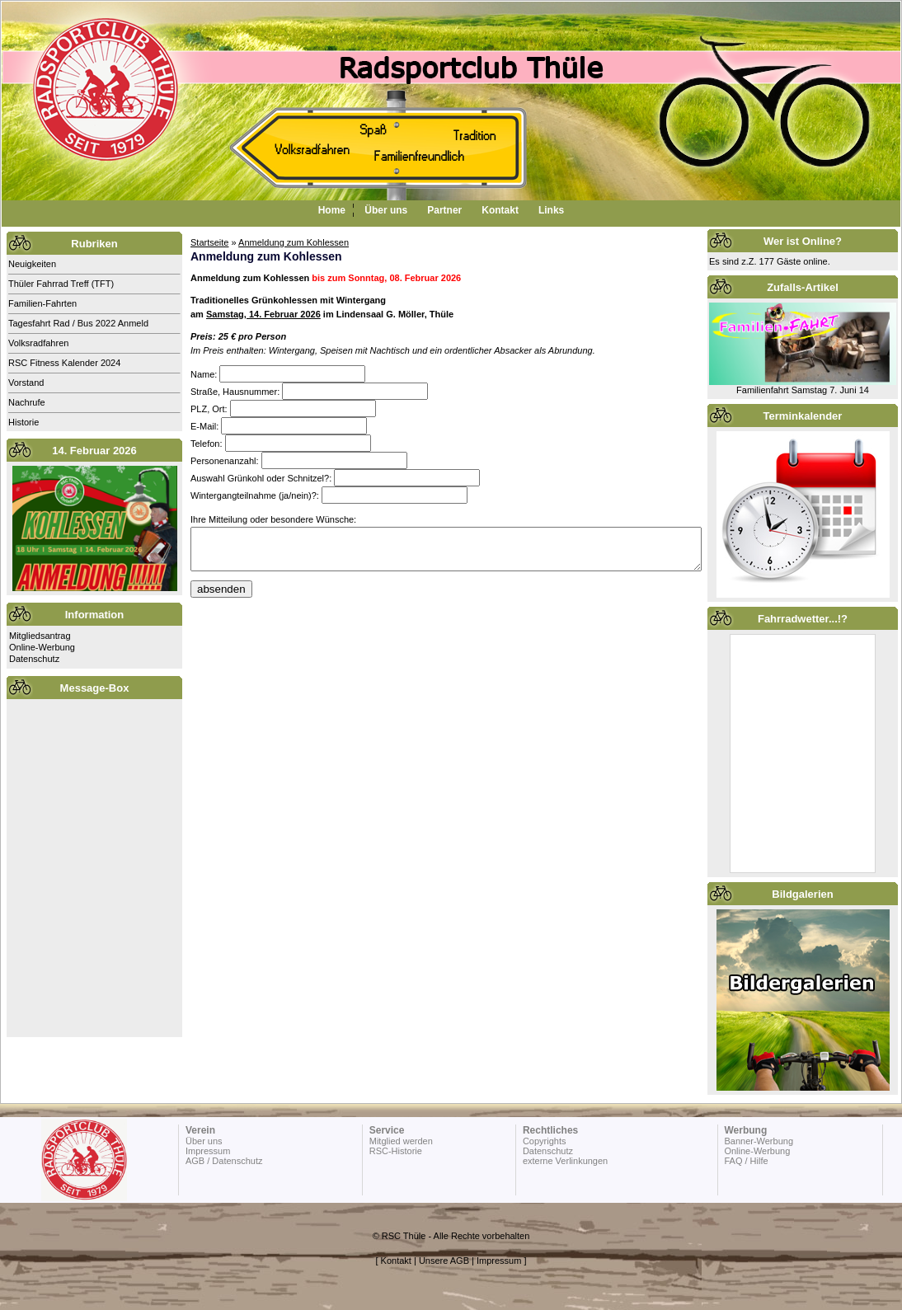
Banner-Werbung (758, 1141)
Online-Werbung (42, 647)
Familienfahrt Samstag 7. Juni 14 (802, 390)
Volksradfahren (38, 343)
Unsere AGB (444, 1260)
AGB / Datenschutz (224, 1161)
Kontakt (500, 210)
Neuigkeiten (32, 264)
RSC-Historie (395, 1151)
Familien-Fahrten (42, 303)
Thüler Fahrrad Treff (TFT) (61, 284)
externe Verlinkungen (565, 1161)
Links (551, 210)
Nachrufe (26, 402)
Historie (23, 422)
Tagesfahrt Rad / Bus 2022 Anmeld (78, 323)
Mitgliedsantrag (40, 636)
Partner (444, 210)
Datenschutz (34, 659)
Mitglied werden (401, 1141)
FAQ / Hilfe (746, 1161)
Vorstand (26, 382)
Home (331, 210)
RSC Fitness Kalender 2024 (64, 363)
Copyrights (544, 1141)
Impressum (208, 1151)
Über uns (385, 210)
